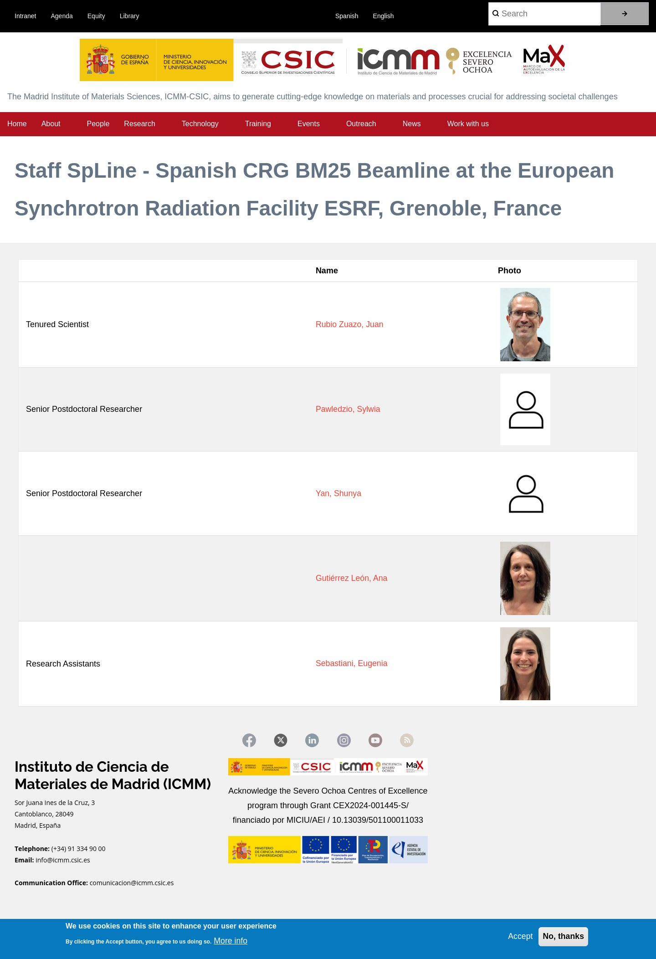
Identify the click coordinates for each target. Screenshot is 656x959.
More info (231, 940)
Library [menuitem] (129, 16)
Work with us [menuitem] (468, 124)
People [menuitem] (98, 124)
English (383, 16)
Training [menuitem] (258, 124)
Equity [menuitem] (96, 16)
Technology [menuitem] (200, 124)
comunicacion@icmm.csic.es (132, 883)
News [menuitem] (412, 124)
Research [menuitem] (139, 124)
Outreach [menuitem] (361, 124)
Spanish (347, 16)
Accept (519, 936)
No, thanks (563, 936)
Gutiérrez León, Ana (350, 578)
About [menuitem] (51, 124)
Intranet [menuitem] (25, 16)
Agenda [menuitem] (62, 16)
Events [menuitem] (308, 124)
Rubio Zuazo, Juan (348, 324)
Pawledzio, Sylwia (347, 409)
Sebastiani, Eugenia (350, 663)
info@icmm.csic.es (64, 860)
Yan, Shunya (337, 493)
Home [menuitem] (17, 124)
